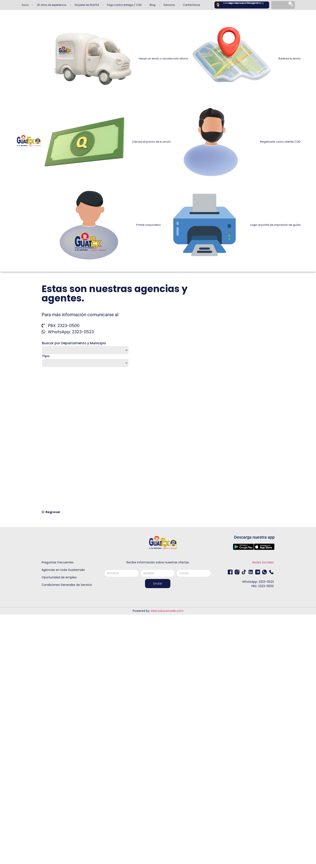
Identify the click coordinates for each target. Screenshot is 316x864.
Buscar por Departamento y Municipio (74, 343)
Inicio (25, 5)
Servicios (169, 5)
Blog (152, 5)
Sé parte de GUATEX (86, 5)
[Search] (291, 5)
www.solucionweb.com (166, 611)
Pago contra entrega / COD (124, 5)
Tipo (46, 356)
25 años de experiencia (51, 5)
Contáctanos (191, 5)
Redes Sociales (263, 562)
